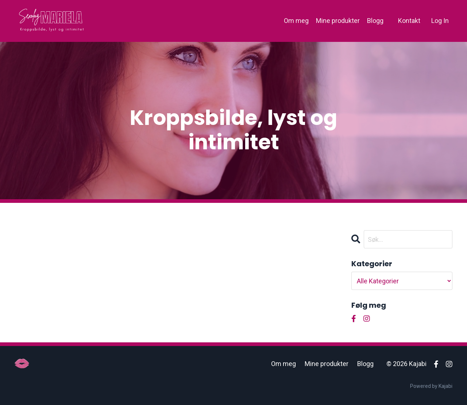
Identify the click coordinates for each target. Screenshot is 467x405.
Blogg (375, 20)
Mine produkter (338, 20)
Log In (440, 20)
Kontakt (409, 20)
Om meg (296, 20)
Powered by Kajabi (431, 386)
